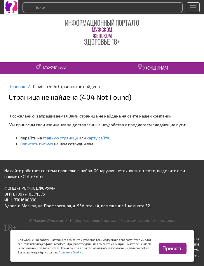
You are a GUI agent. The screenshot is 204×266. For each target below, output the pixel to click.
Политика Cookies (71, 252)
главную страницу (60, 137)
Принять (172, 248)
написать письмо (36, 143)
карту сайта (98, 137)
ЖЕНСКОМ (102, 36)
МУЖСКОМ (102, 30)
